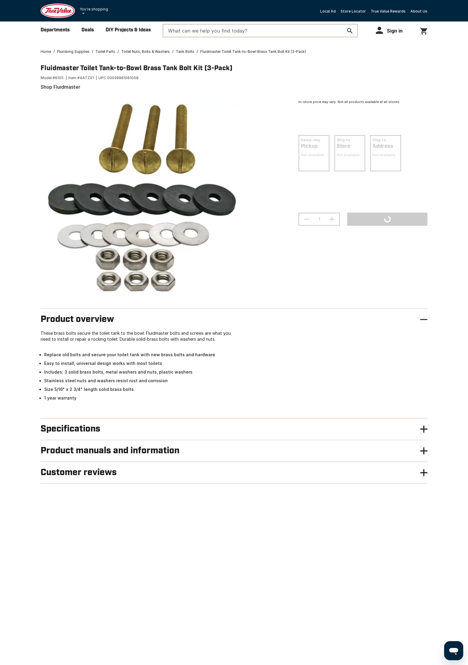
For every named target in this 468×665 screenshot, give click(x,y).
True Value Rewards (388, 11)
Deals (87, 30)
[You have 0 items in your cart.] (423, 30)
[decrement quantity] (306, 219)
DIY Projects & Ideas (128, 30)
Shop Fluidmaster (60, 87)
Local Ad (328, 11)
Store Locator (353, 11)
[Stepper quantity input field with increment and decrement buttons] (319, 219)
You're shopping (94, 9)
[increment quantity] (331, 219)
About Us (418, 11)
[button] (392, 30)
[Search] (349, 30)
